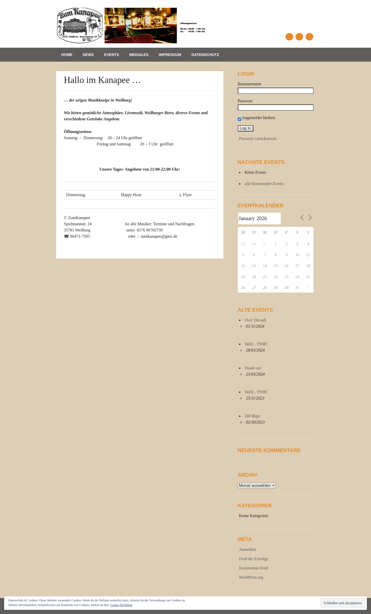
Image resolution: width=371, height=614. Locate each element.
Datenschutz (205, 55)
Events (111, 55)
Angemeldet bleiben (256, 117)
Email (299, 36)
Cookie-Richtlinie (121, 605)
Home (66, 55)
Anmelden (247, 549)
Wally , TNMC (256, 344)
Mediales (138, 55)
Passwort (245, 101)
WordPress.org (251, 577)
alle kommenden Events (264, 183)
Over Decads (255, 320)
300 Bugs (252, 416)
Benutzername (250, 84)
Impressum (170, 55)
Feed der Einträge (253, 559)
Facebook (289, 36)
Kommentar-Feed (253, 568)
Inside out (253, 368)
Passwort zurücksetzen (257, 138)
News (88, 55)
